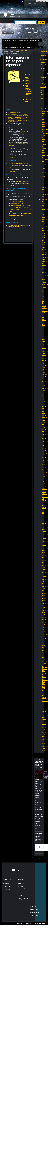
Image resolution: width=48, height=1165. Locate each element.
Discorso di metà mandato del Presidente (39, 836)
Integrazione (19, 128)
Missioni (27, 75)
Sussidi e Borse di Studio (27, 82)
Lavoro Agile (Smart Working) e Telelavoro (28, 88)
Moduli (27, 181)
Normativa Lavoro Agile (17, 203)
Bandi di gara (34, 909)
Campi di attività (30, 28)
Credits (19, 923)
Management (20, 44)
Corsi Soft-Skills (28, 100)
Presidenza (6, 40)
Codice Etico (27, 96)
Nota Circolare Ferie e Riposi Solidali (18, 163)
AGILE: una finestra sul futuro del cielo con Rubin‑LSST (39, 762)
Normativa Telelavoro (17, 201)
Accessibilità (28, 923)
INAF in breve (17, 28)
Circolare (11, 128)
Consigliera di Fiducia (28, 93)
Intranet (36, 32)
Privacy (20, 895)
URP (18, 32)
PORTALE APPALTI (34, 912)
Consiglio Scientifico (31, 44)
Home (7, 28)
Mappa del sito (32, 3)
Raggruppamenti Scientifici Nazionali (13, 47)
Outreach (28, 32)
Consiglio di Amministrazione (20, 40)
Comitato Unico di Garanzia (11, 51)
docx (22, 131)
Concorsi (33, 906)
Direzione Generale (35, 40)
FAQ (40, 3)
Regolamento (20, 181)
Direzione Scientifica (9, 44)
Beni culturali (8, 36)
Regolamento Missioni (14, 112)
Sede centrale (8, 32)
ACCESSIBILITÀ (34, 915)
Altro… (39, 858)
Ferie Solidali (27, 77)
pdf (25, 131)
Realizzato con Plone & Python (7, 924)
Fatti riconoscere (41, 1)
